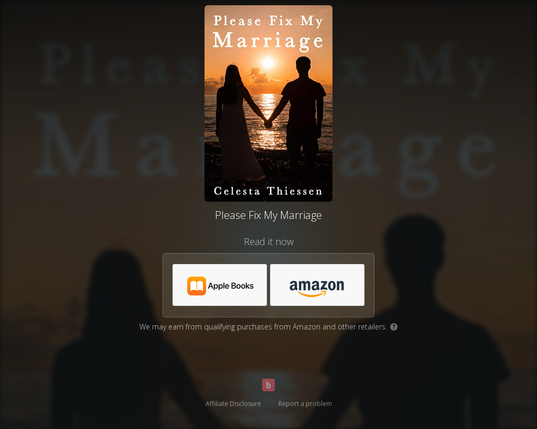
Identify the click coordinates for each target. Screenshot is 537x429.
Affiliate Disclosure (233, 403)
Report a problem (305, 403)
